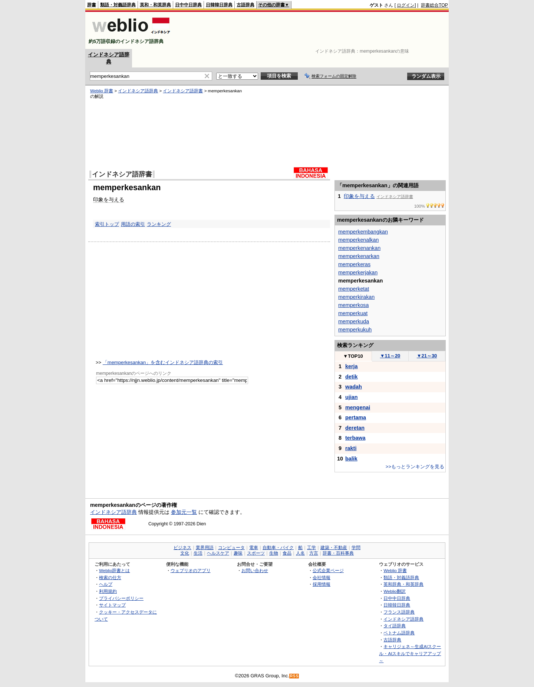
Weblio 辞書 (101, 91)
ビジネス (182, 547)
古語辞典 (245, 5)
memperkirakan (356, 297)
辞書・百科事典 (338, 553)
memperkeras (354, 264)
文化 (184, 553)
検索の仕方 (110, 577)
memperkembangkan (363, 232)
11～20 (390, 356)
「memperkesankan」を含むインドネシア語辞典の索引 (163, 362)
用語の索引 (133, 224)
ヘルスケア (218, 553)
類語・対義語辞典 (118, 5)
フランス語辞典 (399, 612)
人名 (300, 553)
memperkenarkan (358, 256)
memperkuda (353, 321)
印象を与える (108, 199)
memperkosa (353, 305)
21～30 (427, 356)
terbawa (355, 438)
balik (351, 459)
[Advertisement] (313, 30)
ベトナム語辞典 (399, 632)
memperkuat (352, 313)
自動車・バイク (278, 547)
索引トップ (107, 224)
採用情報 (321, 584)
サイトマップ (112, 604)
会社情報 (321, 577)
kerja (351, 366)
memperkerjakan (358, 272)
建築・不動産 (333, 547)
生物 (273, 553)
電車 (253, 547)
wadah (353, 387)
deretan (355, 428)
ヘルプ (105, 584)
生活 (198, 553)
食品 (287, 553)
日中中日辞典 (188, 5)
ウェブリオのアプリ (191, 570)
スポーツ (256, 553)
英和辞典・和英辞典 (403, 584)
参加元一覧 (184, 512)
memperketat (353, 289)
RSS (294, 676)
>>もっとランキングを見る (415, 466)
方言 (313, 553)
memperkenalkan (358, 240)
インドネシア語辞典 (138, 91)
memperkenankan (359, 248)
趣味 (238, 553)
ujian (351, 397)
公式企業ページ (328, 570)
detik (351, 377)
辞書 (91, 5)
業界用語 (205, 547)
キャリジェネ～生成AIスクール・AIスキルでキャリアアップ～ (410, 653)
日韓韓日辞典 (219, 5)
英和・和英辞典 (155, 5)
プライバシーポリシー (121, 598)
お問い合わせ (254, 570)
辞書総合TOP (434, 5)
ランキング (159, 224)
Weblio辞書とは (114, 570)
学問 (356, 547)
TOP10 (353, 356)
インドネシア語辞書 (183, 91)
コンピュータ (231, 547)
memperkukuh (355, 330)
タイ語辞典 (394, 625)
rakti (350, 448)
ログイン (406, 5)
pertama (355, 417)
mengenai (357, 407)
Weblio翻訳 (394, 591)
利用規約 (108, 591)
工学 (311, 547)
